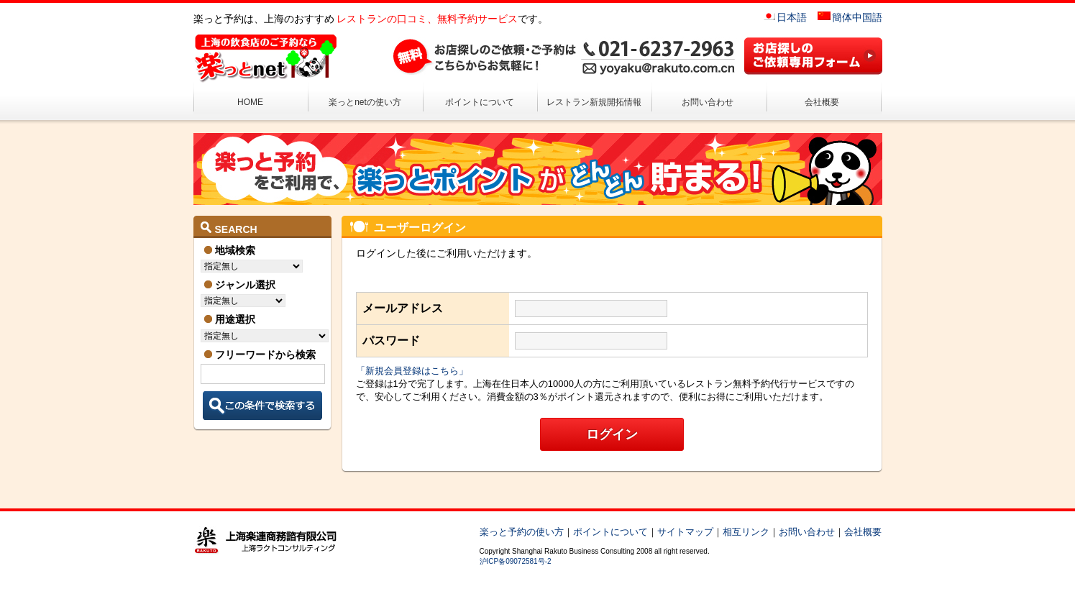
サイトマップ (685, 531)
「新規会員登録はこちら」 (412, 370)
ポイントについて (479, 102)
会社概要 (822, 102)
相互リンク (746, 531)
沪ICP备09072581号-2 (516, 561)
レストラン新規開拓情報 (593, 102)
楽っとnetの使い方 (365, 102)
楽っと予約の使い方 (522, 531)
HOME (250, 102)
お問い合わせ (707, 102)
